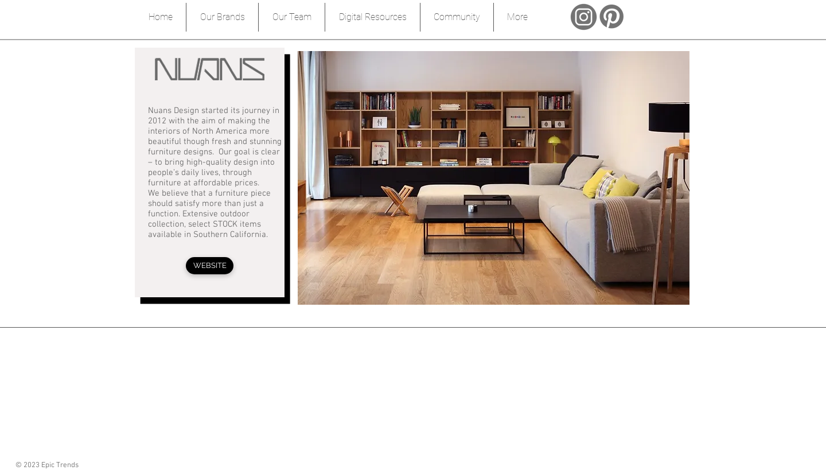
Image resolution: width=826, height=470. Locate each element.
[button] (493, 178)
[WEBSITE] (209, 265)
